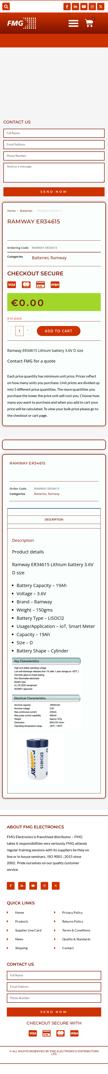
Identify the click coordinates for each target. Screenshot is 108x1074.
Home (11, 211)
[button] (6, 6)
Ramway (58, 257)
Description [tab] (54, 519)
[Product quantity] (19, 331)
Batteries (26, 211)
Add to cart (59, 330)
